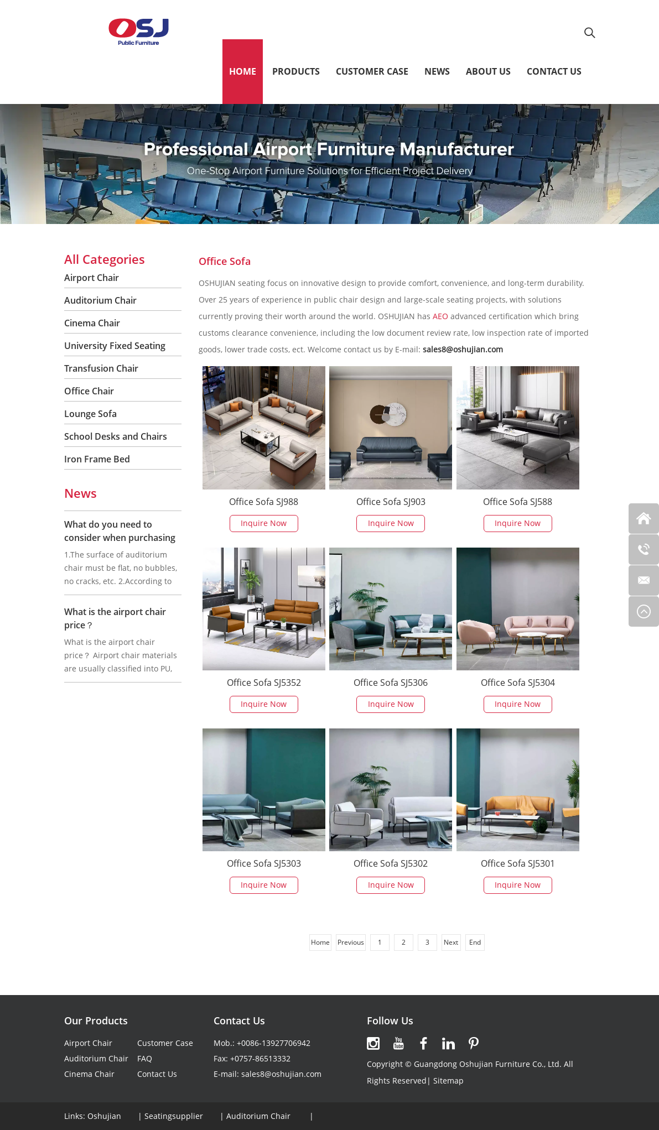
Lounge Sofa (90, 414)
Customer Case (372, 71)
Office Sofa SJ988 (263, 502)
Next (451, 942)
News (437, 71)
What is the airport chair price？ (115, 618)
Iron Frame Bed (97, 459)
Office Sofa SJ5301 (518, 863)
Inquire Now (264, 523)
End (475, 942)
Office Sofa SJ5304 (518, 682)
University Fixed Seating (114, 346)
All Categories (104, 258)
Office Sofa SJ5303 (264, 863)
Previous (351, 942)
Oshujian (104, 1116)
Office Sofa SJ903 (391, 502)
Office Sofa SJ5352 (264, 682)
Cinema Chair (92, 323)
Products (296, 71)
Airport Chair (91, 278)
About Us (488, 71)
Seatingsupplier (173, 1116)
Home (242, 71)
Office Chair (89, 391)
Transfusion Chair (101, 368)
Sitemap (448, 1080)
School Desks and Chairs (115, 436)
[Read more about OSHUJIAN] (373, 1043)
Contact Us (554, 71)
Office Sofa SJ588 (517, 502)
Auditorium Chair (100, 300)
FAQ (144, 1058)
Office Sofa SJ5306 (391, 682)
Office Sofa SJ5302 (391, 863)
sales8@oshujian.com (281, 1074)
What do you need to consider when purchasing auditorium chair (119, 537)
